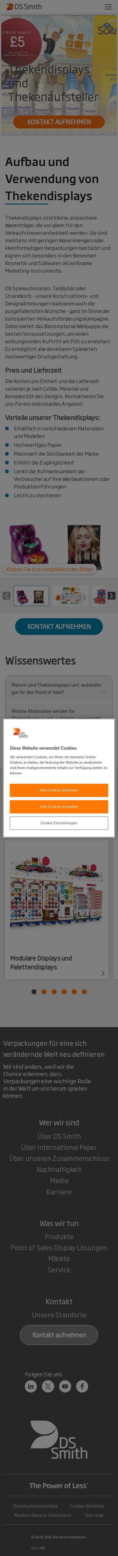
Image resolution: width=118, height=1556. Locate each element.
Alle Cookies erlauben (59, 806)
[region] (59, 778)
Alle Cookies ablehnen (59, 790)
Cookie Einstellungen (59, 823)
